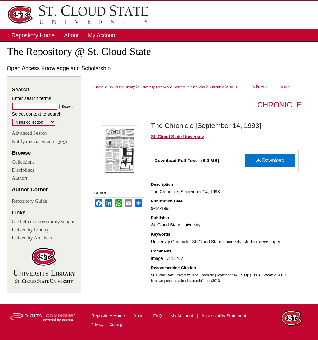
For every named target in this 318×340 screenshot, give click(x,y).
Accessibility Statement (224, 315)
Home (98, 87)
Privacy (98, 325)
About (140, 315)
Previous (262, 86)
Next (283, 86)
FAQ (158, 315)
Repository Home (108, 315)
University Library (121, 87)
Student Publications (189, 87)
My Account (182, 315)
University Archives (154, 87)
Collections (23, 162)
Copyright (117, 325)
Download (270, 160)
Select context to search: (37, 113)
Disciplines (23, 170)
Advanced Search (29, 133)
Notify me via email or (39, 141)
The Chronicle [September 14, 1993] (206, 125)
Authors (20, 178)
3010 (233, 87)
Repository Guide (29, 201)
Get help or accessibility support (44, 221)
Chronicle (217, 87)
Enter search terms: (32, 98)
